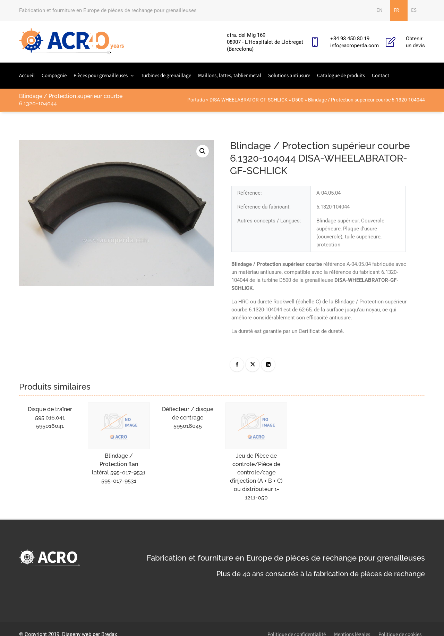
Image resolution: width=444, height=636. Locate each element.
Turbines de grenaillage (166, 75)
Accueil (27, 75)
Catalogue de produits (341, 75)
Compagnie (54, 75)
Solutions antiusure (289, 75)
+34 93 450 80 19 (349, 38)
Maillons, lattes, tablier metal (229, 75)
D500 (298, 100)
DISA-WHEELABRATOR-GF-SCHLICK (249, 100)
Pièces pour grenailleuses (101, 75)
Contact (380, 75)
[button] (202, 151)
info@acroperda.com (354, 45)
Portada (196, 100)
